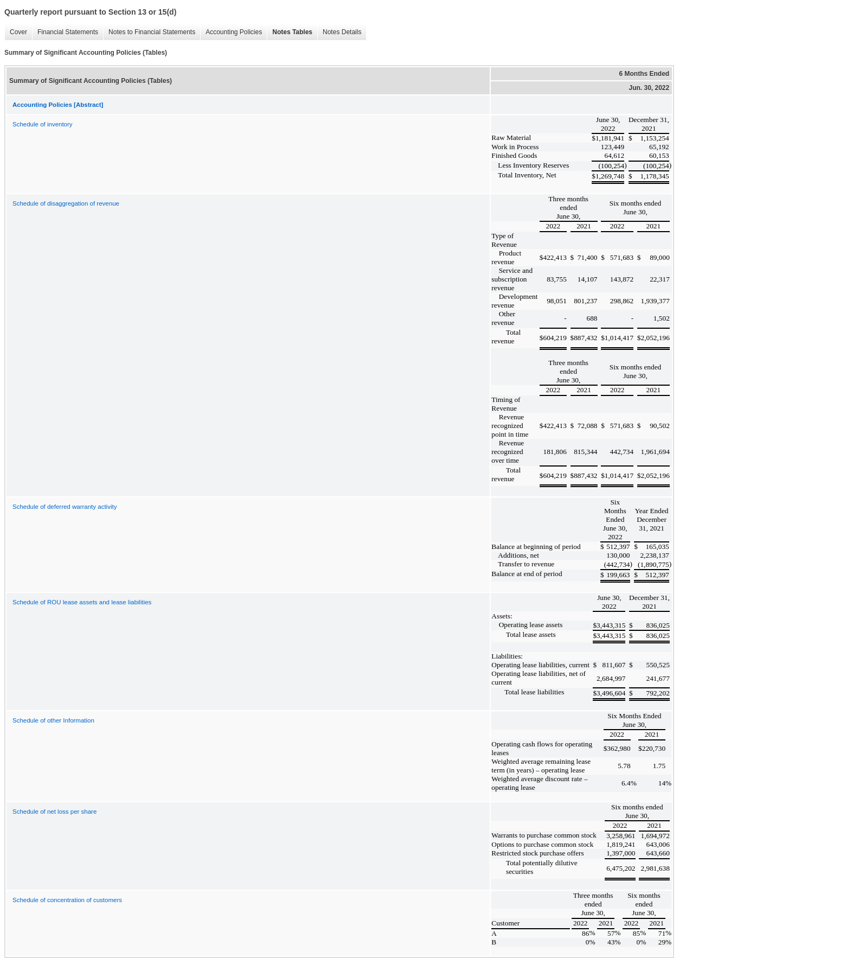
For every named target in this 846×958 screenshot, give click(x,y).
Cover (15, 32)
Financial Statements (65, 32)
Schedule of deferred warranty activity (64, 506)
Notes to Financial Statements (149, 32)
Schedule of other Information (53, 720)
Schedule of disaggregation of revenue (65, 203)
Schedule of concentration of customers (67, 900)
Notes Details (339, 32)
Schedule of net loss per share (54, 811)
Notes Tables (289, 32)
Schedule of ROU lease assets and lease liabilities (81, 602)
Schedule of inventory (42, 124)
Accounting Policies (231, 32)
